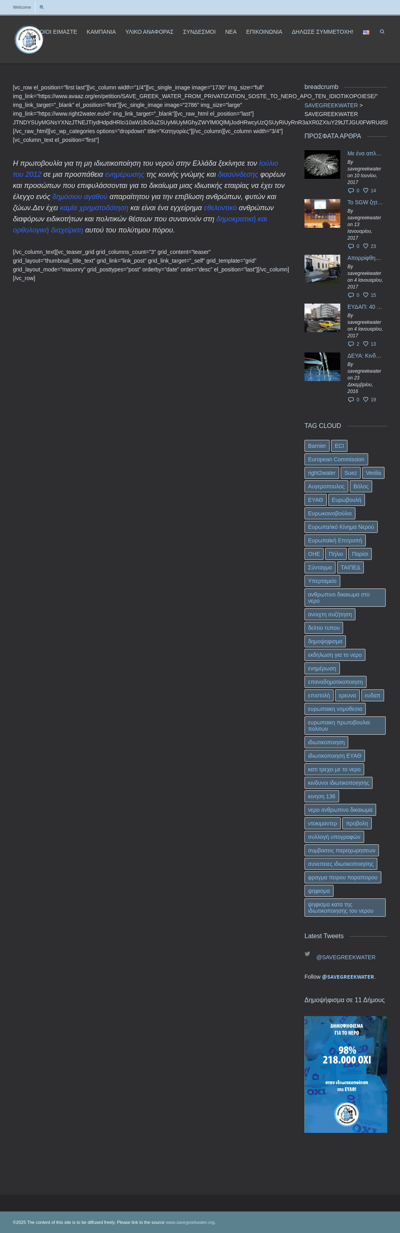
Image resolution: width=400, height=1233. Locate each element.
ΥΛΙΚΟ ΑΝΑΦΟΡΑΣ (149, 32)
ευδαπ (372, 695)
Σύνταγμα (320, 567)
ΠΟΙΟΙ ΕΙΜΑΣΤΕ (56, 32)
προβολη (357, 823)
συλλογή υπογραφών (334, 837)
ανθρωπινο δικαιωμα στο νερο (339, 597)
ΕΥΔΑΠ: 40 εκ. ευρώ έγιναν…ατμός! (365, 307)
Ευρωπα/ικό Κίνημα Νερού (341, 527)
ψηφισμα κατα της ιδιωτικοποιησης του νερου (340, 907)
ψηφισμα (319, 891)
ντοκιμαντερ (322, 823)
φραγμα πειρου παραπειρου (343, 877)
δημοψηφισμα (325, 641)
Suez (350, 473)
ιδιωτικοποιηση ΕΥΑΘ (334, 756)
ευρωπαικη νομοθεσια (335, 709)
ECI (339, 446)
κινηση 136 (322, 796)
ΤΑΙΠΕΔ (351, 567)
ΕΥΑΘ (315, 500)
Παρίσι (360, 554)
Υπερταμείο (322, 581)
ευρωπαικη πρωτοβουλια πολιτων (339, 725)
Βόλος (361, 486)
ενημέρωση (322, 668)
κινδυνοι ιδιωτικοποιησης (338, 783)
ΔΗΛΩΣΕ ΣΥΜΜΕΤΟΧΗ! (322, 32)
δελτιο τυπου (324, 628)
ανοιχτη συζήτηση (330, 614)
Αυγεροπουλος (326, 486)
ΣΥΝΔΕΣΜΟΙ (199, 32)
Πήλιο (336, 554)
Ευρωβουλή (346, 500)
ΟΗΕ (314, 554)
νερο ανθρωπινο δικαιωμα (340, 810)
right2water (322, 473)
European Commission (336, 459)
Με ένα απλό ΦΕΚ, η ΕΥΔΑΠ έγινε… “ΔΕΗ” (365, 153)
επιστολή (319, 695)
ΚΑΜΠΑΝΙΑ (101, 32)
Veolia (373, 473)
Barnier (317, 446)
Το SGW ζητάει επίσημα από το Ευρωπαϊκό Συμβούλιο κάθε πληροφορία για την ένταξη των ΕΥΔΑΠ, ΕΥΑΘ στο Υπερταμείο (365, 202)
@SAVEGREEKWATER (346, 957)
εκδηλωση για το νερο (335, 655)
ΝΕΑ (231, 32)
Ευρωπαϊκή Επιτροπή (335, 540)
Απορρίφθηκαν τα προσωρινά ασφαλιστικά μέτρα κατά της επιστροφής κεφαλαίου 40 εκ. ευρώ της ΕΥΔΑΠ (365, 258)
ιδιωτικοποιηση (326, 742)
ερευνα (347, 695)
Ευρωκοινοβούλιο (330, 513)
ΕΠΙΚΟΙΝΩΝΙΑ (264, 32)
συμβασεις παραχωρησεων (341, 850)
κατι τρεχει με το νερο (334, 769)
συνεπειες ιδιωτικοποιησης (341, 864)
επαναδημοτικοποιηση (335, 682)
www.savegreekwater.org (190, 1222)
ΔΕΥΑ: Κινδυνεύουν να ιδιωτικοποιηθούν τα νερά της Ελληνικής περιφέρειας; (365, 355)
